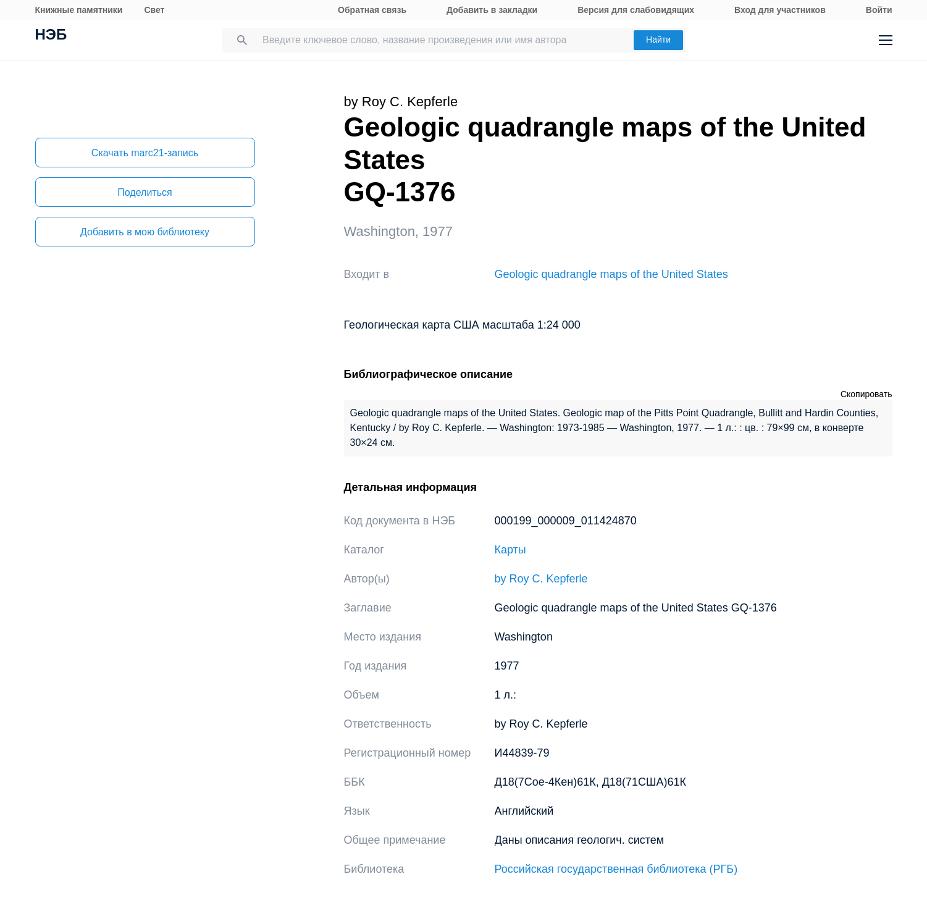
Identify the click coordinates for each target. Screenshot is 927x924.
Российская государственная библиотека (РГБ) (616, 869)
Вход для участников (780, 10)
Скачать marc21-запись (144, 153)
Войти (879, 10)
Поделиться (144, 192)
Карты (510, 550)
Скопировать (866, 394)
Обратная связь (372, 10)
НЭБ (51, 36)
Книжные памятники (79, 10)
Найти (658, 39)
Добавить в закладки (492, 10)
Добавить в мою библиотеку (144, 232)
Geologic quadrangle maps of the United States (611, 274)
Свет (154, 10)
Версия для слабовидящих (635, 10)
